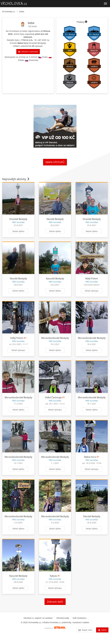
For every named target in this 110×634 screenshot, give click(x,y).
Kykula (53, 575)
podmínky (66, 622)
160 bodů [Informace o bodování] (32, 26)
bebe (21, 11)
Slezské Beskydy (55, 219)
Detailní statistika (28, 51)
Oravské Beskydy (37, 43)
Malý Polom (91, 278)
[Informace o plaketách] (86, 22)
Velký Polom (16, 338)
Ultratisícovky (62, 618)
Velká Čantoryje (53, 397)
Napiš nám (85, 630)
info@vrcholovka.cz (51, 622)
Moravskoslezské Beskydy (55, 338)
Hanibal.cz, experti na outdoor (38, 618)
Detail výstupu (92, 290)
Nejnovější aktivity (16, 179)
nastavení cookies (80, 622)
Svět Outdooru (80, 618)
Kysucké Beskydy (55, 278)
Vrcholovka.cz (8, 11)
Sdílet (102, 630)
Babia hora (22, 43)
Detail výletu (18, 231)
